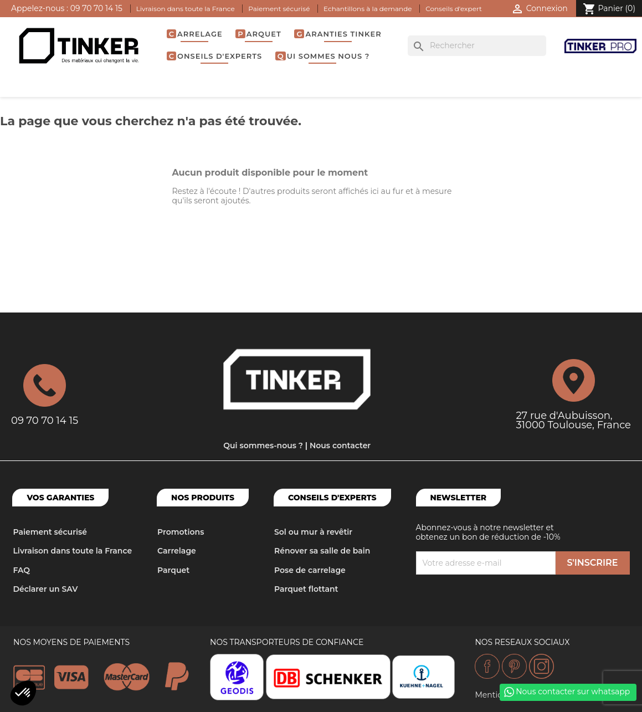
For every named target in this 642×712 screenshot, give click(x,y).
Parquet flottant (306, 589)
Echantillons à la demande (367, 8)
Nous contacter (340, 445)
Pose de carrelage (310, 570)
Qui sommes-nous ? (263, 445)
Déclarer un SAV (45, 589)
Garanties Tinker (338, 33)
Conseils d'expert (453, 8)
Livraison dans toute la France (185, 8)
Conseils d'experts (215, 56)
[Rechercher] (477, 46)
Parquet (259, 33)
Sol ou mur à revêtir (313, 532)
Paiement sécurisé (279, 8)
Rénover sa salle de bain (322, 551)
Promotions (180, 532)
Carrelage (196, 33)
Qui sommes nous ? (323, 56)
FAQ (21, 570)
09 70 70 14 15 (96, 8)
